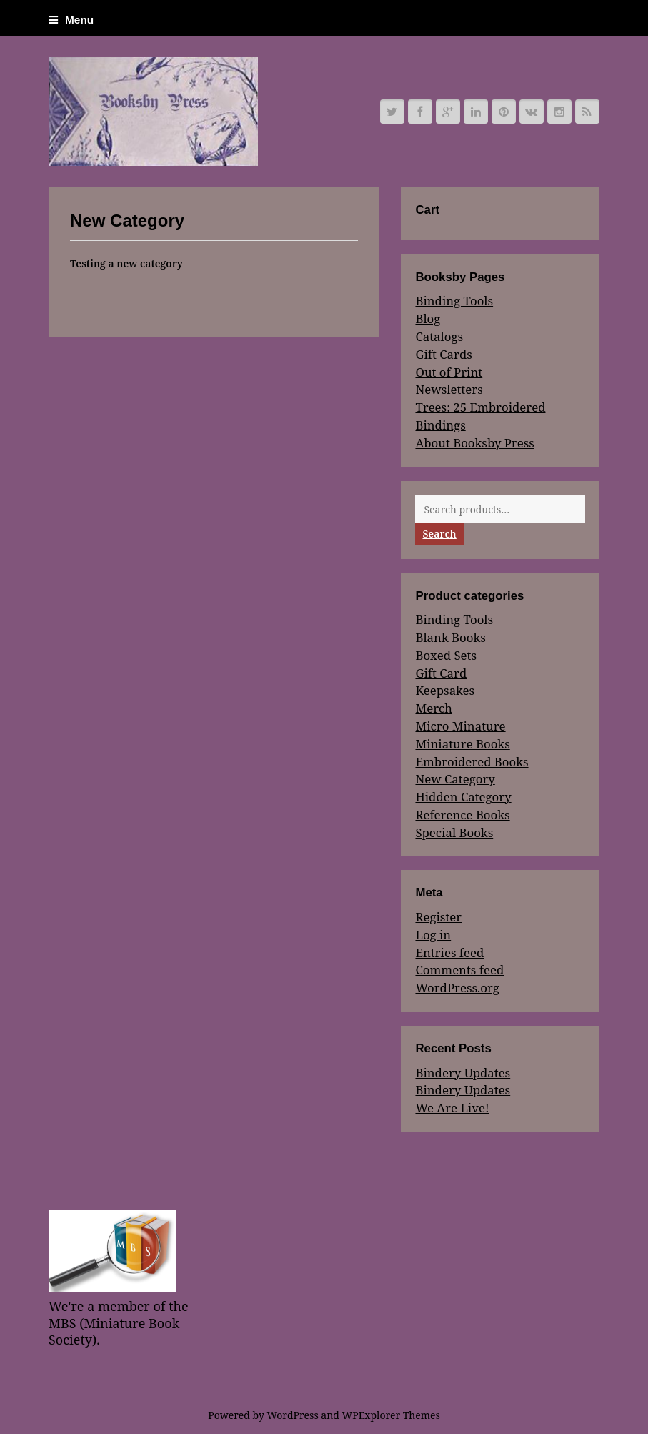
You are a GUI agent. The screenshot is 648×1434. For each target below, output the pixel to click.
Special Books (454, 832)
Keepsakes (444, 690)
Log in (433, 934)
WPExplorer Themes (391, 1415)
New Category (454, 779)
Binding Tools (454, 300)
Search (439, 533)
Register (438, 917)
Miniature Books (462, 744)
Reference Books (462, 814)
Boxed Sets (446, 655)
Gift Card (441, 673)
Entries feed (449, 952)
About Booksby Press (474, 443)
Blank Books (450, 637)
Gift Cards (443, 354)
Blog (427, 318)
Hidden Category (463, 796)
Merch (433, 708)
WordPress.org (457, 987)
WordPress (292, 1415)
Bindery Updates (462, 1072)
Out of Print (448, 372)
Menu (71, 20)
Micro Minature (460, 726)
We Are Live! (452, 1107)
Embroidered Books (471, 761)
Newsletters (448, 389)
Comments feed (459, 969)
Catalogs (439, 336)
